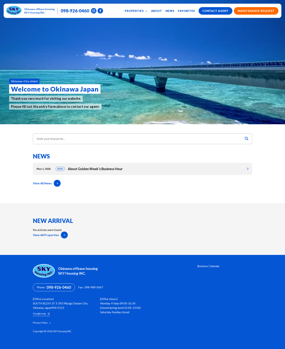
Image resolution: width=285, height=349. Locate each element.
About (156, 10)
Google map (41, 313)
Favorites (186, 10)
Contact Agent (215, 10)
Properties (136, 10)
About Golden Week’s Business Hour (142, 169)
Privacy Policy (41, 323)
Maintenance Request (256, 10)
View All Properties (50, 235)
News (170, 10)
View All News (47, 183)
